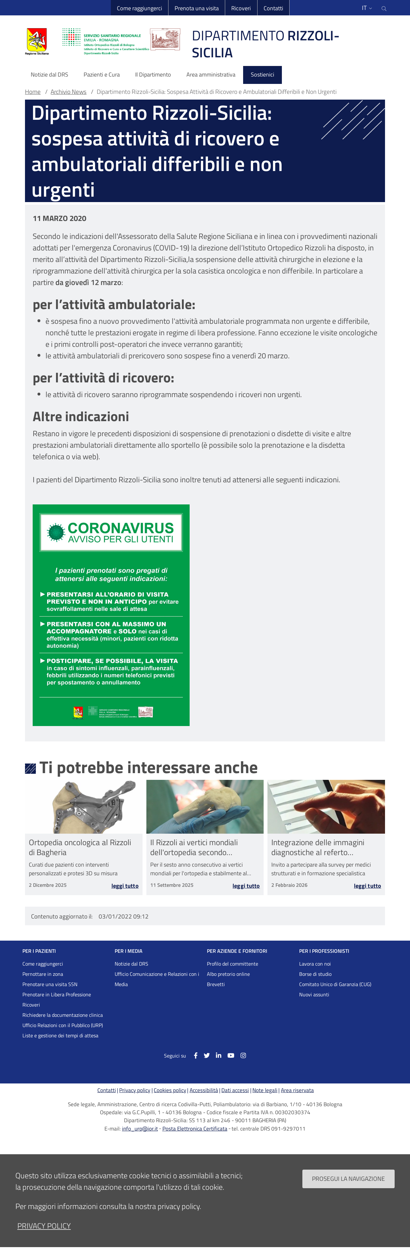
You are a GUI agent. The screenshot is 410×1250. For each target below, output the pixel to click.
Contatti (273, 8)
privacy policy (44, 1225)
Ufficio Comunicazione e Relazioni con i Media (157, 979)
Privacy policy (134, 1090)
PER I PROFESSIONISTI (324, 951)
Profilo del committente (232, 964)
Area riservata (297, 1090)
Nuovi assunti (314, 994)
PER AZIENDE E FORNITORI (237, 951)
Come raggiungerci (139, 8)
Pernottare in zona (42, 974)
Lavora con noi (315, 964)
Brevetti (216, 984)
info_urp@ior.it (140, 1128)
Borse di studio (315, 974)
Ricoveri (241, 8)
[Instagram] (240, 1055)
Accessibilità (204, 1090)
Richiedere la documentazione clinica (62, 1015)
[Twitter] (204, 1055)
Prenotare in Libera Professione (56, 994)
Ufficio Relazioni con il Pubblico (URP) (62, 1025)
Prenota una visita (197, 8)
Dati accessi (235, 1090)
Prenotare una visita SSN (50, 984)
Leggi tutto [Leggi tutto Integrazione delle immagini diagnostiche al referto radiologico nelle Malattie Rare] (367, 886)
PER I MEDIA (129, 951)
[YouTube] (227, 1055)
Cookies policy (170, 1090)
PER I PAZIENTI (39, 951)
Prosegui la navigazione (348, 1178)
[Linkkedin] (215, 1055)
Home (33, 91)
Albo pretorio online (228, 974)
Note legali (264, 1090)
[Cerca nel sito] (384, 7)
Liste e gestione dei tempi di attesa (60, 1035)
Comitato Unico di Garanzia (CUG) (335, 984)
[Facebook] (192, 1055)
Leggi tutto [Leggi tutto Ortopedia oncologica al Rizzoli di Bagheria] (125, 886)
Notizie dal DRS (131, 964)
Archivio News (68, 91)
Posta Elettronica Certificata (194, 1128)
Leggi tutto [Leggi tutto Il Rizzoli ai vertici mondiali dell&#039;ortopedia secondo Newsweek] (246, 886)
